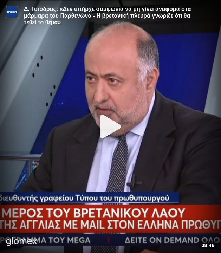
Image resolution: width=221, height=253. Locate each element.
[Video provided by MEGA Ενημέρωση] (12, 12)
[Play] (111, 126)
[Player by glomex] (22, 242)
